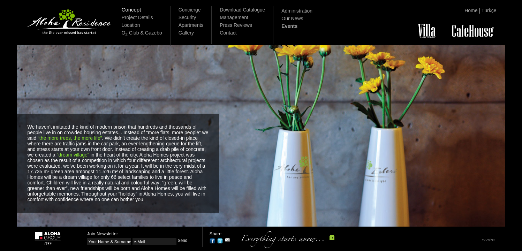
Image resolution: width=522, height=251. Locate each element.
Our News (292, 18)
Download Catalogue (242, 10)
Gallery (186, 33)
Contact (228, 33)
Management (234, 17)
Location (131, 25)
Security (187, 17)
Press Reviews (236, 25)
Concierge (190, 10)
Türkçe (489, 10)
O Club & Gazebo (142, 33)
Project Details (137, 17)
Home (470, 10)
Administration (296, 11)
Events (289, 26)
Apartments (191, 25)
